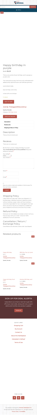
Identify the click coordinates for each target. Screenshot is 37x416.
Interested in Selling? (18, 339)
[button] (19, 10)
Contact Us (18, 332)
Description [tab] (7, 121)
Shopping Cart (18, 325)
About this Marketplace (18, 336)
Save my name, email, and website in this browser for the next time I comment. (17, 186)
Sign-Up (18, 310)
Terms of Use (18, 342)
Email (5, 177)
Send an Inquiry (10, 116)
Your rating (6, 154)
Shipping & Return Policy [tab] (11, 127)
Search (33, 6)
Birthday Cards (13, 112)
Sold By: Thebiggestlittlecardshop (14, 107)
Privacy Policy (15, 411)
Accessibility (22, 411)
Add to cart (8, 101)
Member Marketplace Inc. (25, 407)
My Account (18, 329)
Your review (6, 157)
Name (5, 170)
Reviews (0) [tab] (7, 124)
